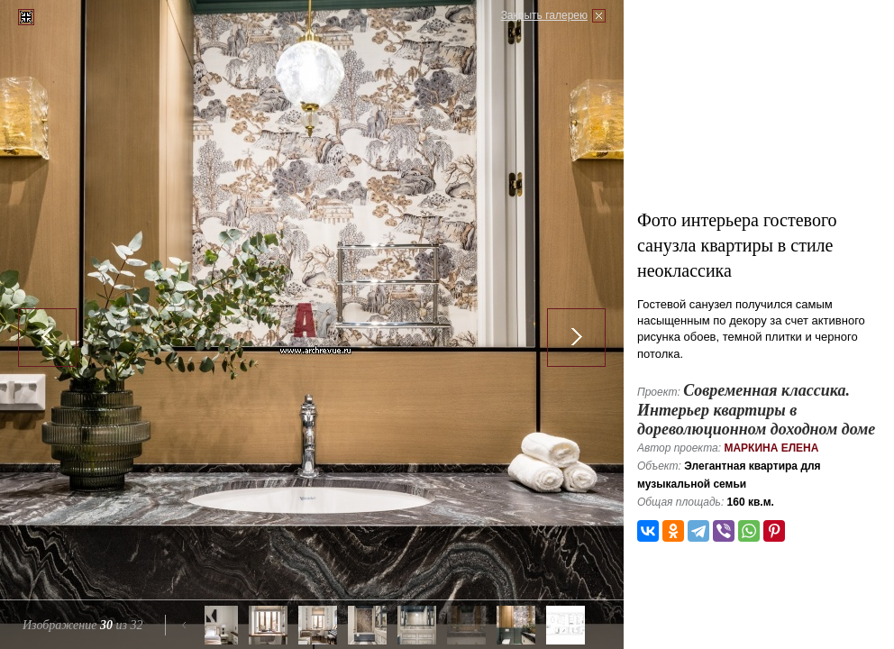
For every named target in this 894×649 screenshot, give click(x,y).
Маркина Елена (771, 448)
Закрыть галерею (544, 15)
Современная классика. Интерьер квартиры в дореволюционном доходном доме (756, 409)
